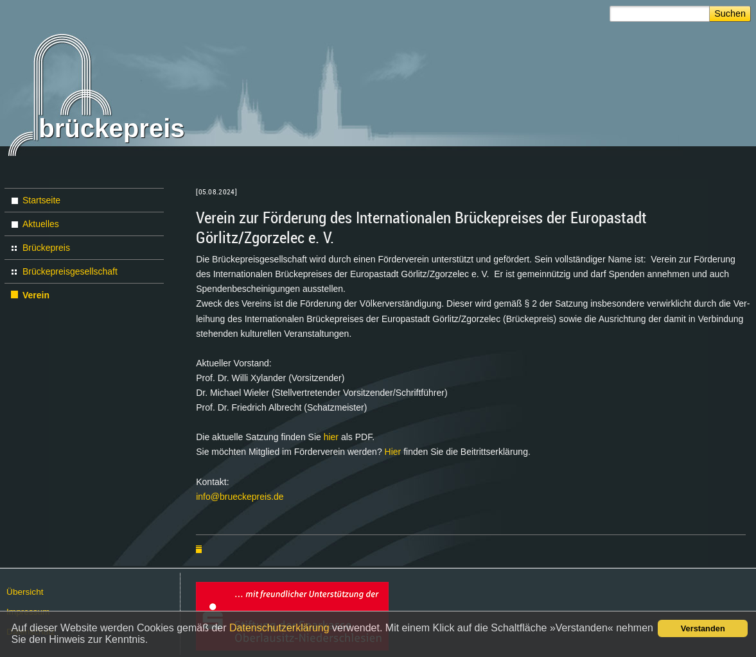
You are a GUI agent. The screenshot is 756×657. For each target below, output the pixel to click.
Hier (394, 452)
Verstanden (703, 628)
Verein (35, 295)
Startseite (41, 200)
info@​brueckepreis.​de (239, 496)
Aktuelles (40, 224)
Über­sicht (24, 592)
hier (332, 437)
